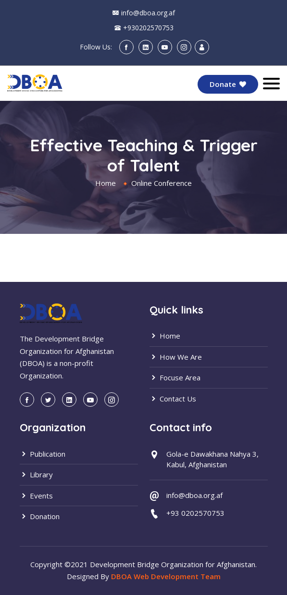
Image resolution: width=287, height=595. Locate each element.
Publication (42, 454)
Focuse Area (175, 377)
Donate (228, 84)
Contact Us (173, 398)
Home (105, 183)
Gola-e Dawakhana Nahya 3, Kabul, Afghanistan (212, 459)
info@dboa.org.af (148, 12)
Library (36, 474)
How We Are (176, 357)
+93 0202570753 (195, 513)
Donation (40, 516)
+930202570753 (148, 27)
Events (36, 495)
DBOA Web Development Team (166, 576)
